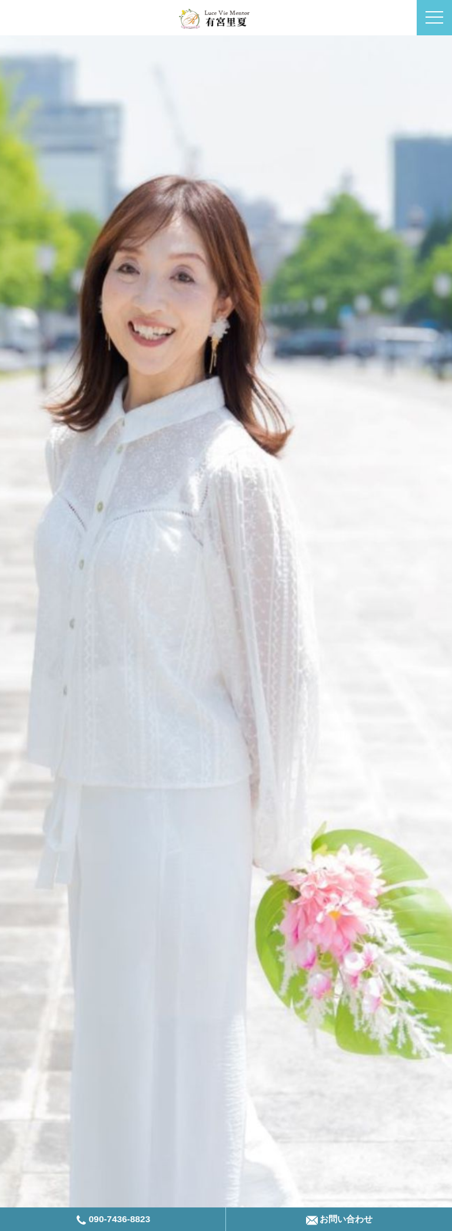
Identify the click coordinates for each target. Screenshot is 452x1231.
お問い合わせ (339, 1220)
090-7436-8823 (112, 1220)
